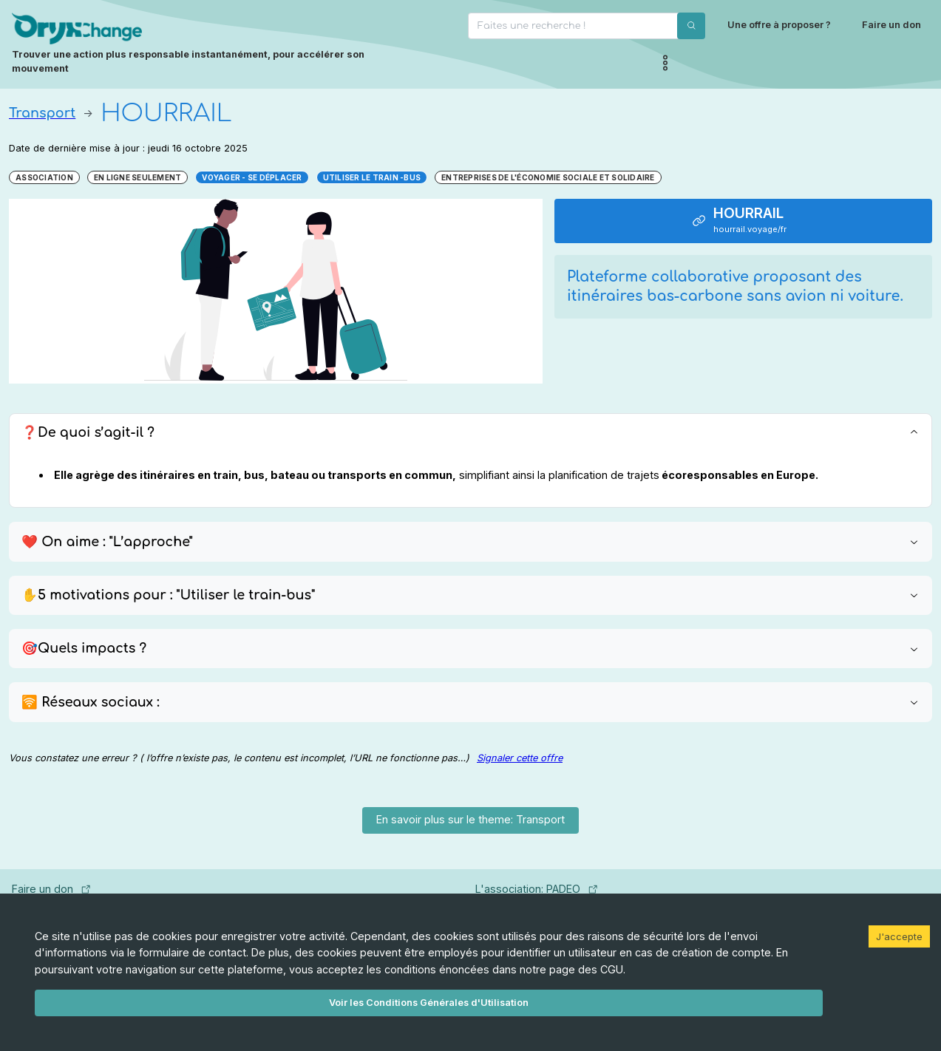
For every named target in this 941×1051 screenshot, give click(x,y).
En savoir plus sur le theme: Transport (470, 819)
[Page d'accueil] (212, 44)
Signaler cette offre (520, 757)
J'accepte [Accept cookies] (899, 936)
